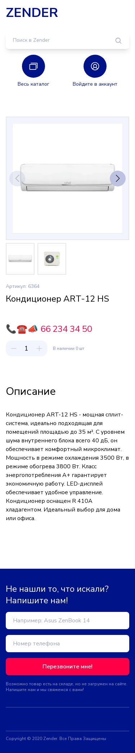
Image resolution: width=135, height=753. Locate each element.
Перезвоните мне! (67, 667)
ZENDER (32, 13)
